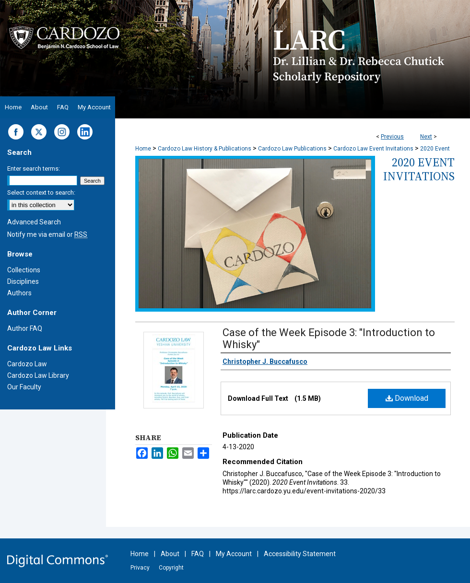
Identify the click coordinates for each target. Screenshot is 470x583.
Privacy (140, 567)
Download (407, 398)
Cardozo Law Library (38, 375)
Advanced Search (34, 222)
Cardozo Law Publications (292, 148)
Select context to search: (41, 192)
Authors (19, 293)
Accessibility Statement (300, 554)
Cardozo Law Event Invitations (373, 148)
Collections (23, 270)
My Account (234, 554)
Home (143, 148)
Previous (392, 136)
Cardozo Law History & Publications (204, 148)
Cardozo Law (27, 364)
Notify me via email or (47, 234)
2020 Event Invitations (419, 169)
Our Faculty (24, 387)
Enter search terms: (33, 168)
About (170, 554)
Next (426, 136)
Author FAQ (24, 328)
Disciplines (23, 281)
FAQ (197, 554)
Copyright (171, 567)
